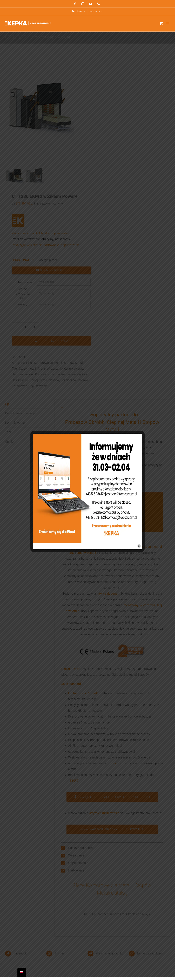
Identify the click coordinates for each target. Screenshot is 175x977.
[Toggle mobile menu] (168, 23)
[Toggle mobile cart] (161, 23)
